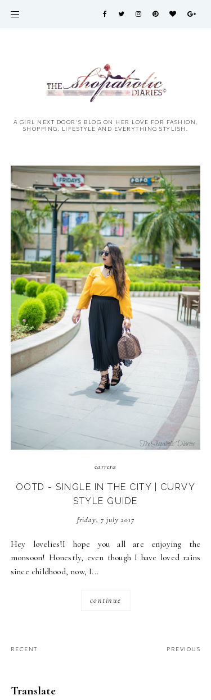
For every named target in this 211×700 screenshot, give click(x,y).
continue (106, 600)
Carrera (105, 466)
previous (183, 649)
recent (24, 649)
